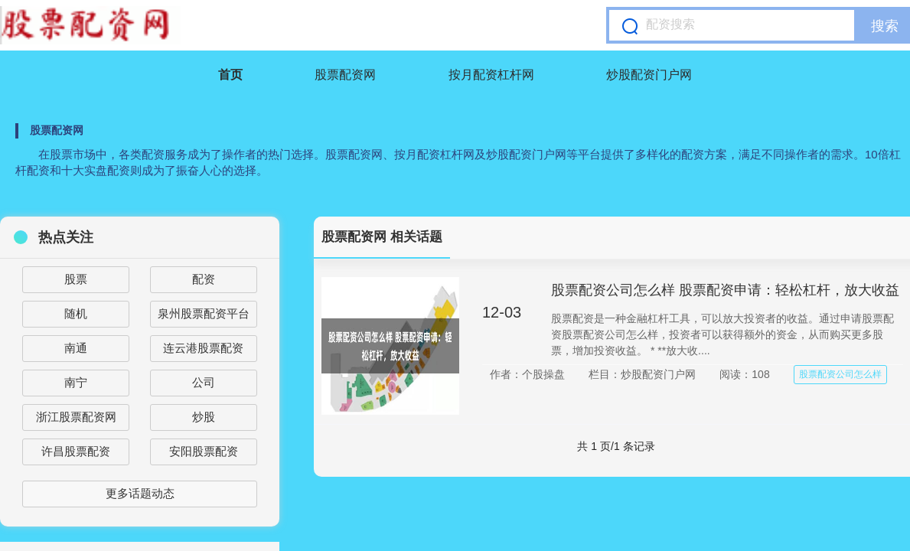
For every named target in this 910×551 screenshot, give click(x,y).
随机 (75, 313)
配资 (203, 278)
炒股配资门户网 (649, 74)
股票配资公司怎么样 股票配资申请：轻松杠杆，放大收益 (725, 290)
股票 (75, 278)
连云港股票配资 (203, 347)
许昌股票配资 (75, 451)
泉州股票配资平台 (204, 313)
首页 (230, 74)
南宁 (75, 382)
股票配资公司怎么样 (840, 374)
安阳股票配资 (203, 451)
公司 (203, 382)
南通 (75, 347)
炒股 (203, 416)
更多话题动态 (140, 493)
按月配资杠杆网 (491, 74)
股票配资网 (345, 74)
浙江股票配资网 (76, 416)
